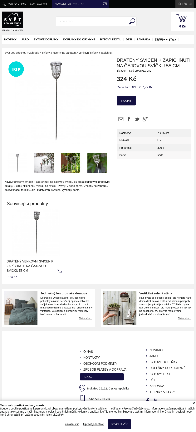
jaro (25, 39)
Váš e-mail (78, 3)
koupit (126, 100)
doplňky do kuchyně (79, 39)
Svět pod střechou (15, 52)
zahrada (143, 39)
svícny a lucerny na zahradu (59, 52)
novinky (10, 39)
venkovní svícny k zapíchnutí (96, 52)
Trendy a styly (165, 40)
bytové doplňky (46, 39)
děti (129, 39)
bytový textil (110, 39)
